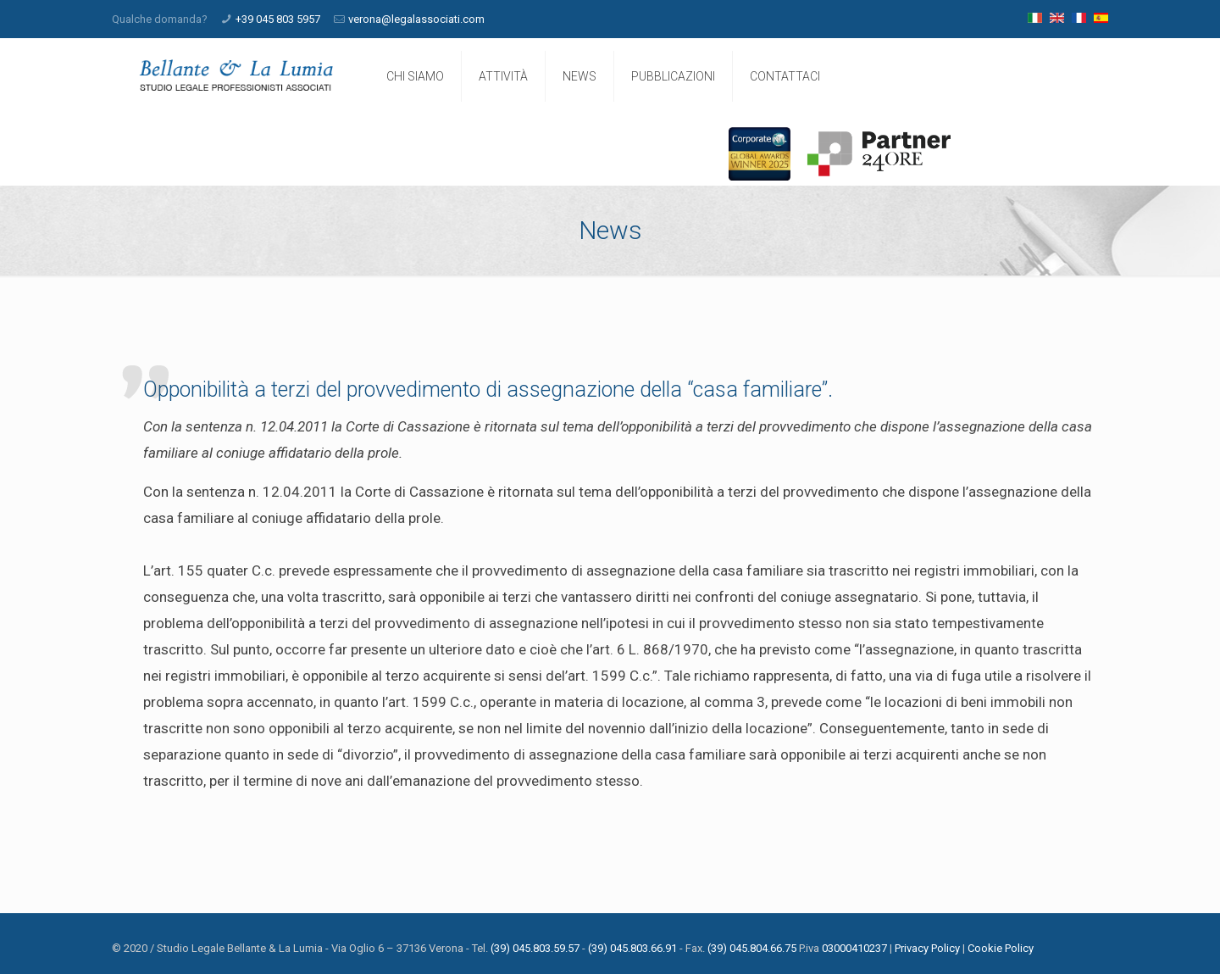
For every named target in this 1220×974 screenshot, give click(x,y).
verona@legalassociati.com (416, 19)
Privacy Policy (927, 948)
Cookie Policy (1001, 948)
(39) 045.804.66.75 (751, 948)
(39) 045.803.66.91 (632, 948)
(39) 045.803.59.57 (535, 948)
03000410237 (854, 948)
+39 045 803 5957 (278, 19)
